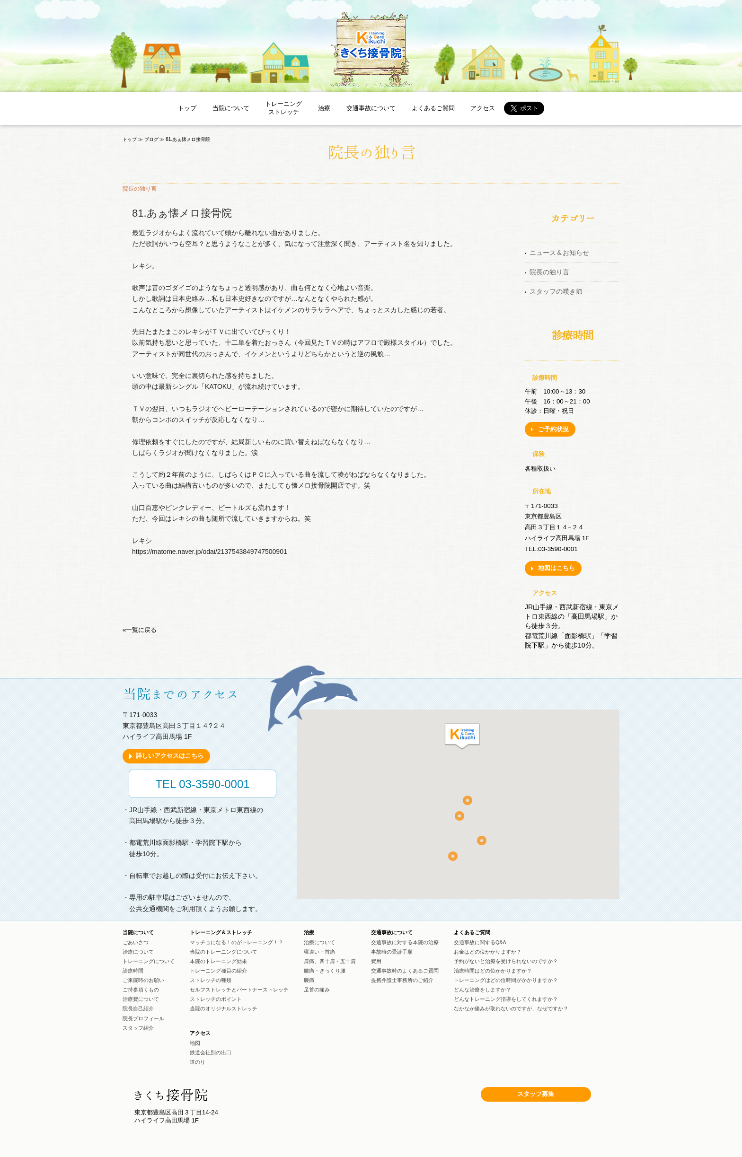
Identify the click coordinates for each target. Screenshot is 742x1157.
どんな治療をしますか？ (482, 989)
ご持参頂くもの (141, 989)
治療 (324, 108)
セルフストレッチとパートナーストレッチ (239, 989)
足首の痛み (317, 989)
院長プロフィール (143, 1018)
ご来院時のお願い (143, 980)
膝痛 (309, 980)
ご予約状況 (553, 429)
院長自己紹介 (138, 1008)
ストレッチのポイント (216, 999)
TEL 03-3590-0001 (202, 784)
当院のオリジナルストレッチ (223, 1008)
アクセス (482, 108)
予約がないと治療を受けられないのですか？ (506, 961)
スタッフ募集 (535, 1093)
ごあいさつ (136, 942)
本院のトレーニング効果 (218, 961)
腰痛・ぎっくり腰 (324, 970)
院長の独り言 (549, 272)
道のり (197, 1062)
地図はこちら (556, 567)
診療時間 (133, 970)
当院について (230, 108)
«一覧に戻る (140, 629)
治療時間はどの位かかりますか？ (493, 970)
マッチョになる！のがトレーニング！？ (236, 942)
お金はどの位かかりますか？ (487, 952)
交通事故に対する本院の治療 (405, 942)
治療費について (141, 999)
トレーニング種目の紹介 (218, 970)
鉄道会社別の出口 (210, 1052)
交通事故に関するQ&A (480, 942)
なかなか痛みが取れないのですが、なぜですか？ (511, 1008)
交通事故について (371, 108)
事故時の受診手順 (392, 952)
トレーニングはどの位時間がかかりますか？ (506, 980)
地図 (195, 1043)
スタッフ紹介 (138, 1028)
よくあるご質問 (433, 108)
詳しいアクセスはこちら (169, 755)
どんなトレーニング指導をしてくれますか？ (506, 999)
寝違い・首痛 (319, 952)
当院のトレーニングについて (223, 952)
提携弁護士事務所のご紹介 (402, 980)
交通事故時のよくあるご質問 (405, 970)
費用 (376, 961)
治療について (138, 952)
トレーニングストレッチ (283, 107)
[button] (462, 737)
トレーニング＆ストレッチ (221, 933)
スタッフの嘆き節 (556, 291)
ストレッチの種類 (210, 980)
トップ (187, 108)
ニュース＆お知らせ (559, 252)
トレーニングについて (149, 961)
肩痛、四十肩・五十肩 (330, 961)
